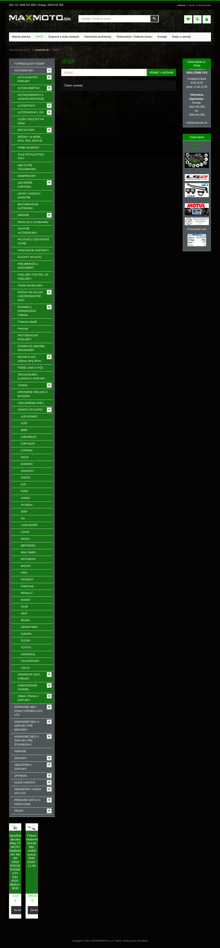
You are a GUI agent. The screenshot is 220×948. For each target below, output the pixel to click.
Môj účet (192, 5)
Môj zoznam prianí (205, 5)
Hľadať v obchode (161, 72)
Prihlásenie (181, 5)
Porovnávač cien (196, 229)
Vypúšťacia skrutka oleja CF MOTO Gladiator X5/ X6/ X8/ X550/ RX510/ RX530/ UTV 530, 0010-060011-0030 (16, 862)
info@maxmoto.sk (196, 122)
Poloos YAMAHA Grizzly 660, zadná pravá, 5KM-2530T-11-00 (32, 850)
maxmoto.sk (42, 49)
